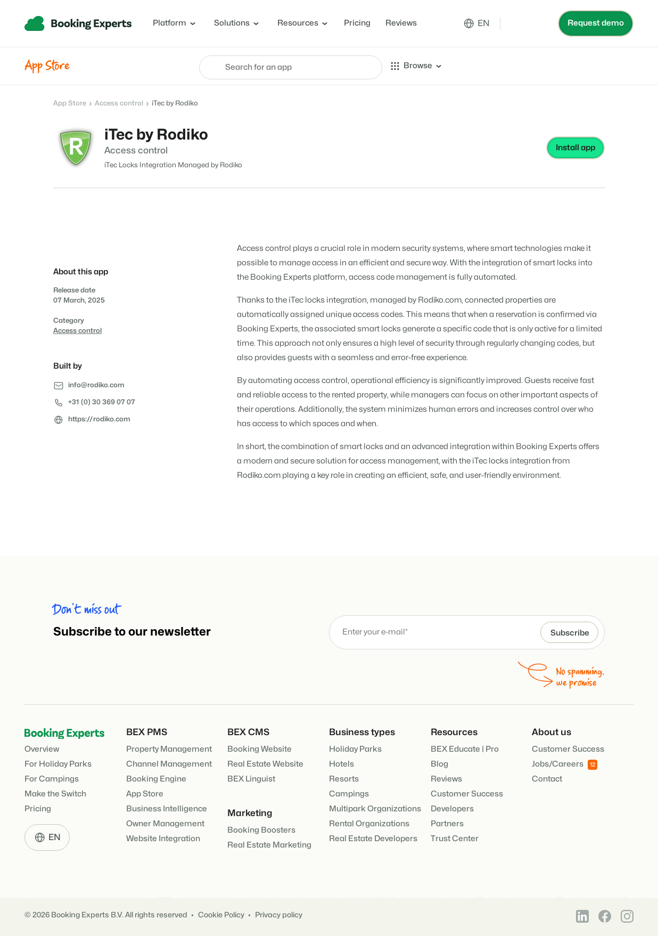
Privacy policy (278, 913)
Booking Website (259, 748)
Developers (452, 808)
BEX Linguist (251, 778)
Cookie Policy (221, 913)
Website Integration (163, 838)
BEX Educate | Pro (465, 748)
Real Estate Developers (373, 838)
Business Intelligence (166, 808)
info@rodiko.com (96, 385)
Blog (439, 763)
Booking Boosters (261, 829)
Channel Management (169, 763)
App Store (69, 103)
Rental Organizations (369, 823)
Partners (447, 823)
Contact (547, 778)
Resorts (344, 778)
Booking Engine (156, 778)
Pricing (357, 23)
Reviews (401, 23)
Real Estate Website (265, 763)
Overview (41, 749)
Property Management (169, 748)
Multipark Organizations (375, 808)
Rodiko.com (440, 300)
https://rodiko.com (99, 419)
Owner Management (165, 823)
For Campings (51, 779)
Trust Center (455, 838)
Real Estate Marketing (269, 844)
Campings (349, 793)
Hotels (341, 763)
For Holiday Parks (58, 764)
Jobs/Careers (564, 764)
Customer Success (467, 793)
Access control (119, 103)
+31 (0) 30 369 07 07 (101, 402)
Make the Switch (55, 793)
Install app (575, 148)
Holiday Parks (355, 748)
